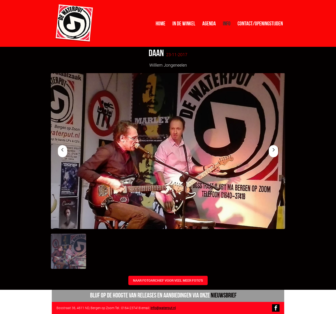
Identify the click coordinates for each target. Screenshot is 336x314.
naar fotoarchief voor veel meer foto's (168, 280)
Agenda (209, 23)
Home (160, 23)
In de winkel (183, 23)
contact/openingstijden (260, 23)
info (227, 23)
